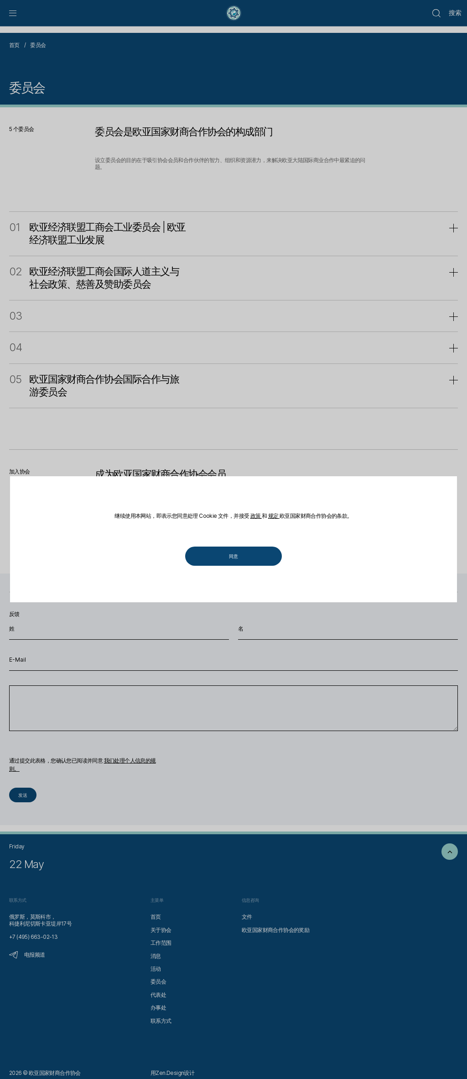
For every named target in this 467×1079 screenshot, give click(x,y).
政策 (256, 515)
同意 (233, 556)
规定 (274, 515)
